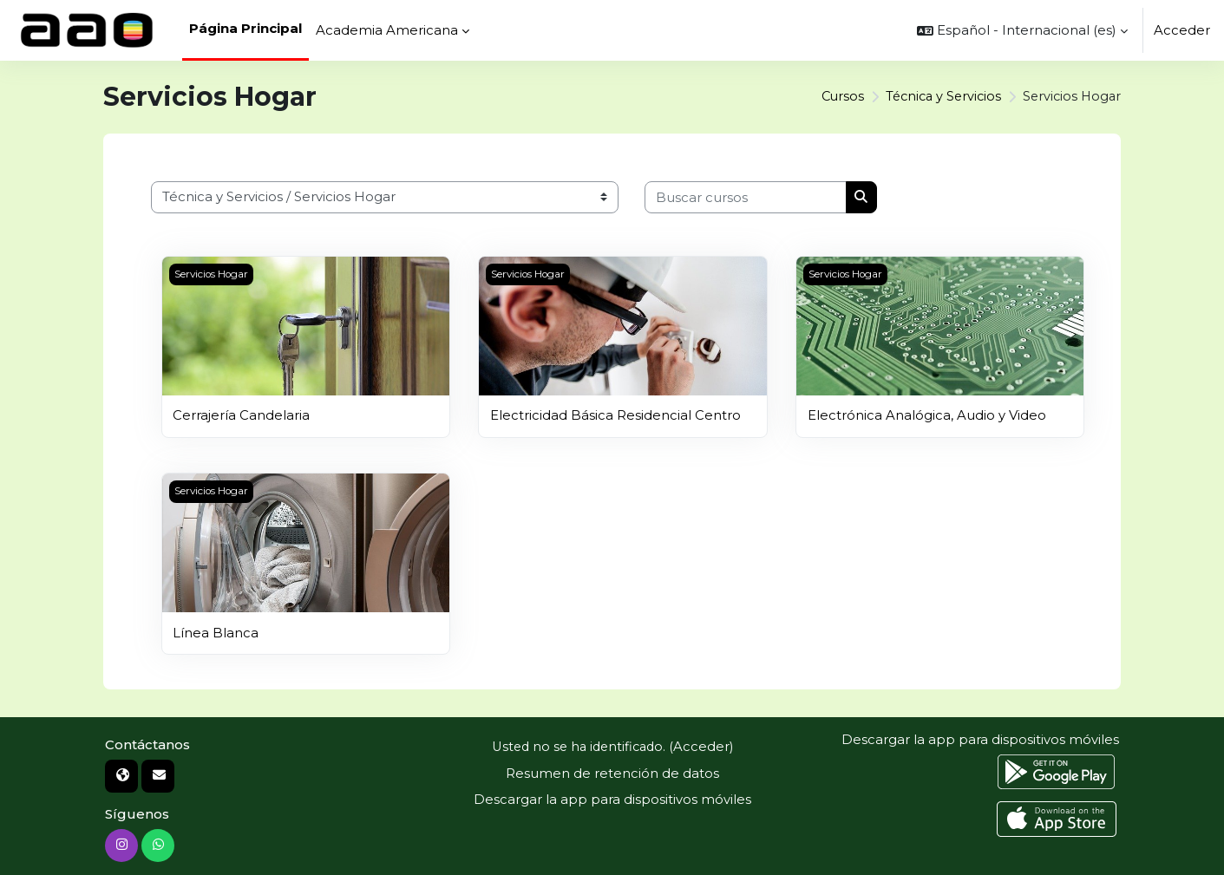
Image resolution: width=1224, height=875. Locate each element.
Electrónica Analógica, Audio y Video (927, 415)
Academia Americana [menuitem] (387, 30)
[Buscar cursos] (746, 197)
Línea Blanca (216, 632)
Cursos (833, 96)
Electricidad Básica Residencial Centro (615, 415)
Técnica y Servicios (937, 96)
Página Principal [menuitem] (245, 28)
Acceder (1182, 30)
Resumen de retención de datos (612, 772)
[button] (1022, 30)
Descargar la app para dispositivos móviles (612, 799)
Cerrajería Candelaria (241, 415)
